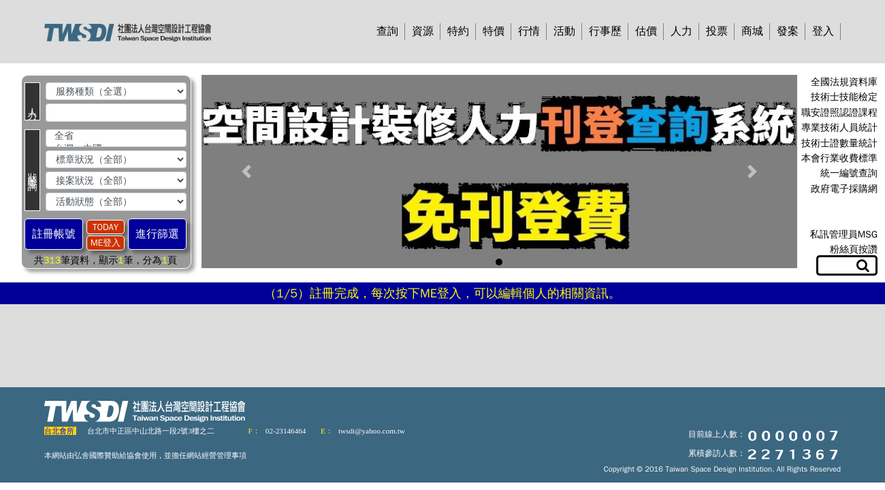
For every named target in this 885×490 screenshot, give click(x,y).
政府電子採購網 (844, 189)
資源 (423, 31)
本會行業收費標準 (839, 158)
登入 (823, 31)
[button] (246, 171)
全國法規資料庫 (844, 82)
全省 (116, 136)
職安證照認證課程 (839, 112)
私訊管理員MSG (844, 234)
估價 (646, 31)
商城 (752, 31)
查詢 (387, 31)
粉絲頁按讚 (854, 249)
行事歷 (605, 31)
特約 (458, 31)
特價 (493, 31)
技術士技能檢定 (844, 97)
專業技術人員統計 (839, 127)
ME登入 (105, 242)
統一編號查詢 (849, 173)
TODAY (105, 227)
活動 (564, 31)
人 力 (32, 101)
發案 (788, 31)
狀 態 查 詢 (32, 169)
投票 (717, 31)
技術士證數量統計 (839, 143)
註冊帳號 (54, 234)
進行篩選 (157, 234)
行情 (529, 31)
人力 (681, 31)
